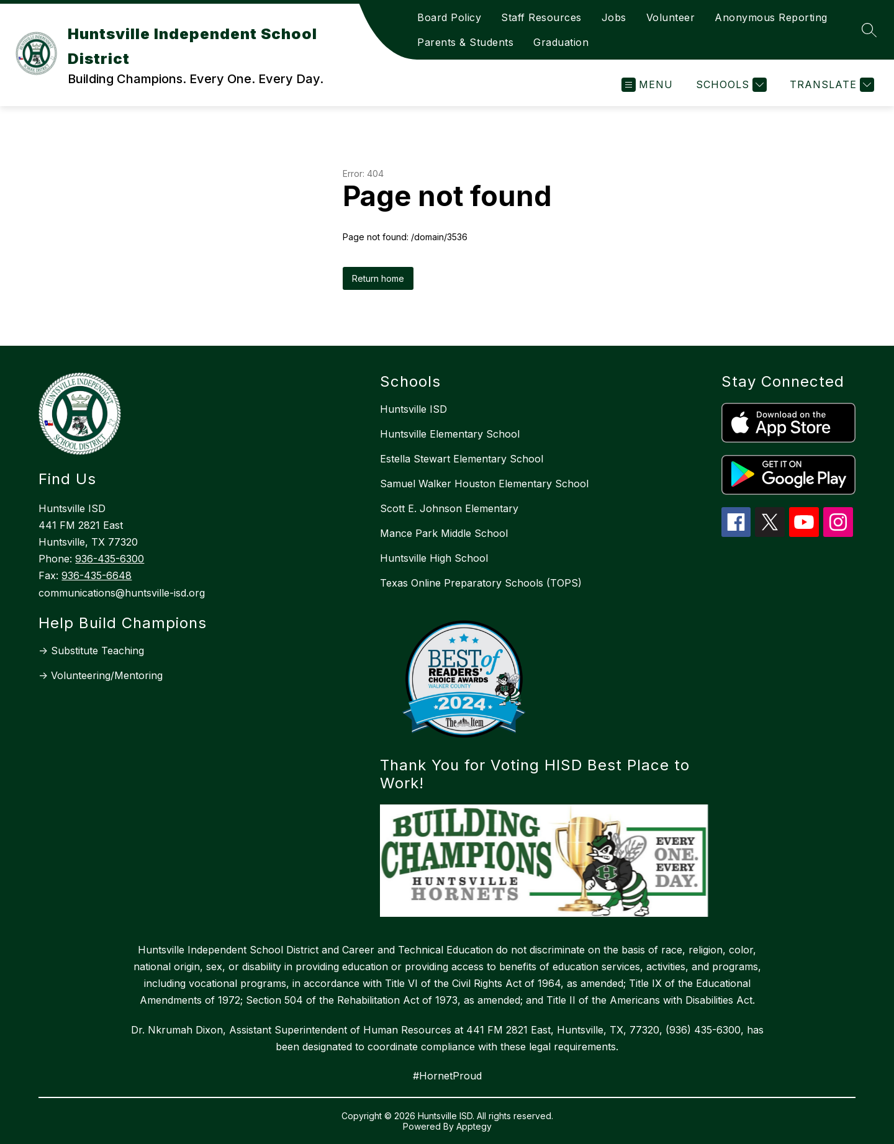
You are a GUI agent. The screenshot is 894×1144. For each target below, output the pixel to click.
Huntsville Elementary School (450, 434)
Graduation (561, 42)
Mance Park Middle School (444, 533)
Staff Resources (541, 17)
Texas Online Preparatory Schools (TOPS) (481, 583)
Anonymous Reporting (771, 17)
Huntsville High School (434, 558)
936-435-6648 (96, 575)
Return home (378, 278)
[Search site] (869, 29)
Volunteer (670, 17)
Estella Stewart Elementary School (461, 459)
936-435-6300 (109, 558)
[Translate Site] (830, 84)
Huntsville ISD (413, 409)
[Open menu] (647, 84)
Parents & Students (465, 42)
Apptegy (474, 1126)
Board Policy (449, 17)
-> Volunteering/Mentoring (100, 675)
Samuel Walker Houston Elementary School (484, 483)
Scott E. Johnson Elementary (449, 508)
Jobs (614, 17)
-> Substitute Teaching (91, 650)
